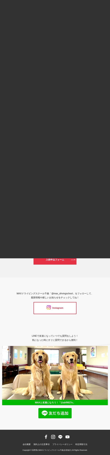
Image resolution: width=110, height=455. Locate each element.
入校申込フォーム (55, 259)
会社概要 (27, 444)
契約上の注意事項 (42, 444)
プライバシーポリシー (62, 444)
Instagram (55, 308)
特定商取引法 (81, 444)
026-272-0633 (55, 211)
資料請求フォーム (55, 247)
